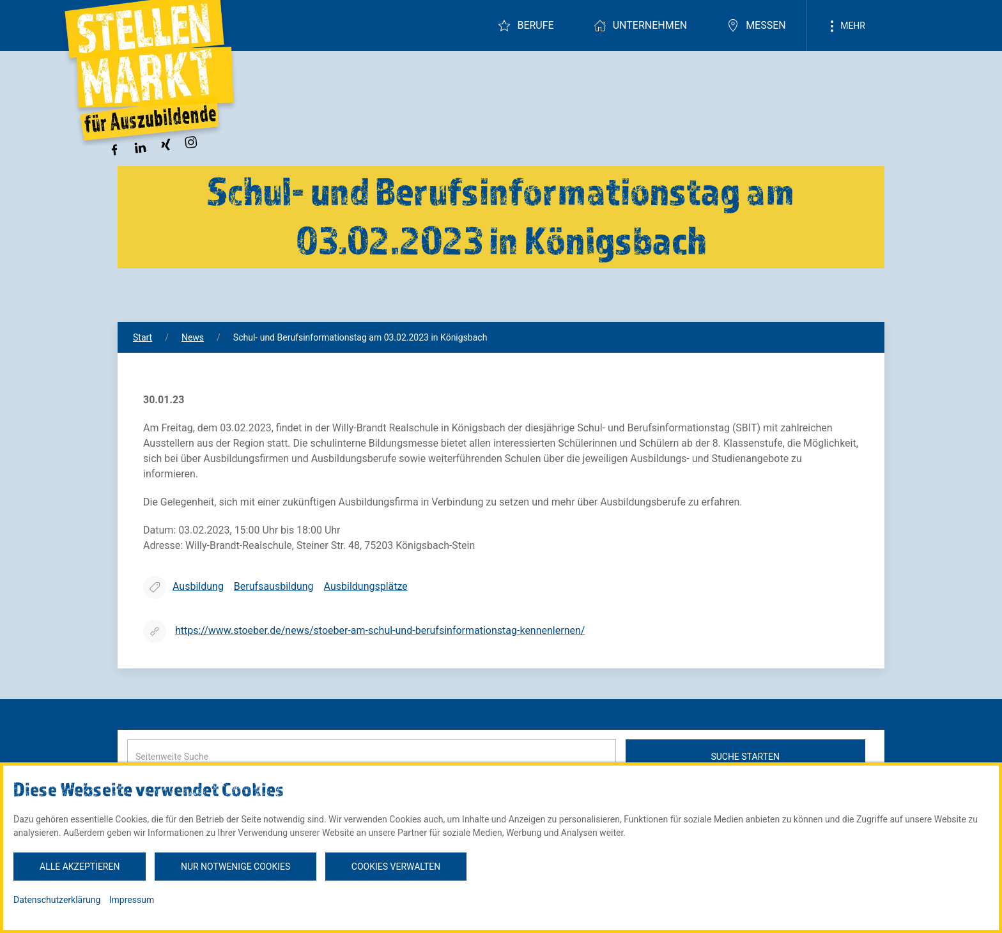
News (192, 337)
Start (142, 337)
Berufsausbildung (274, 586)
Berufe (525, 25)
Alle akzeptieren (79, 866)
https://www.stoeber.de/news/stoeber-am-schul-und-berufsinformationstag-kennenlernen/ (380, 630)
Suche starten (745, 757)
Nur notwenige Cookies (235, 866)
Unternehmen (640, 25)
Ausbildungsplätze (366, 586)
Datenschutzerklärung (56, 900)
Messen (756, 25)
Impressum (131, 900)
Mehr (845, 26)
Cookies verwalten (395, 866)
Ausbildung (198, 586)
